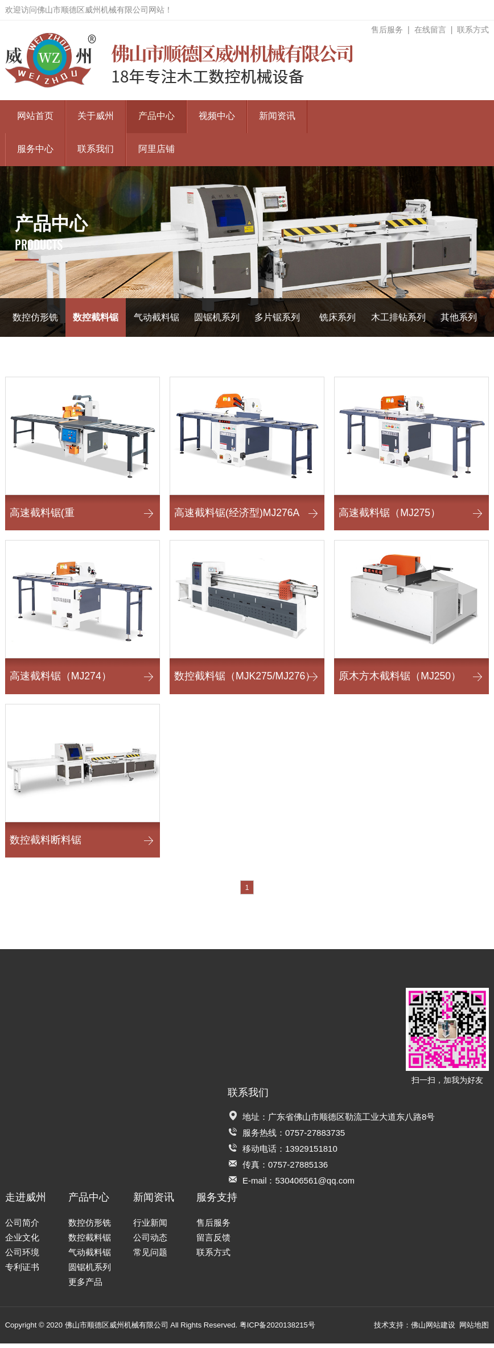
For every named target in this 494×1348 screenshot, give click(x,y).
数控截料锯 (95, 317)
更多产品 (85, 1286)
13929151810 (311, 1153)
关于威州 (95, 116)
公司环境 (22, 1257)
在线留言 (430, 29)
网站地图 (474, 1329)
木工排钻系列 (398, 317)
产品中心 (156, 116)
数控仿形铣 (35, 317)
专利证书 (22, 1271)
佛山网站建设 (433, 1329)
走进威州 (25, 1201)
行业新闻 (150, 1227)
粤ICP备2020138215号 (277, 1329)
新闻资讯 (277, 116)
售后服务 (387, 29)
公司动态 (150, 1242)
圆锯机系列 (217, 317)
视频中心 (217, 116)
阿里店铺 (156, 149)
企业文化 (22, 1242)
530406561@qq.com (315, 1185)
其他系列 (459, 317)
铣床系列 (337, 317)
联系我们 (95, 149)
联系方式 (473, 29)
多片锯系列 (277, 317)
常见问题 (150, 1257)
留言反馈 (213, 1242)
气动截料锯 (156, 317)
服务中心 (35, 149)
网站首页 (35, 116)
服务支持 (216, 1201)
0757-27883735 (315, 1137)
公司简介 (22, 1227)
